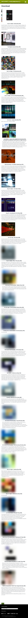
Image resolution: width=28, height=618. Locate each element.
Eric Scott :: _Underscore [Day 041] (14, 373)
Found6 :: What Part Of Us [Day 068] (14, 397)
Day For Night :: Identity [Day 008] (14, 469)
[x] (12, 613)
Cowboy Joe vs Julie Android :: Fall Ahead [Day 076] (14, 330)
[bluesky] (6, 613)
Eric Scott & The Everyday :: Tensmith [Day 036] (14, 420)
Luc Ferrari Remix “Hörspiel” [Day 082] (14, 512)
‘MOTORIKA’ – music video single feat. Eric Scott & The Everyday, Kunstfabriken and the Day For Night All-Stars (14, 140)
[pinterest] (14, 613)
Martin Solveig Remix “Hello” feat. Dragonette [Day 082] (14, 585)
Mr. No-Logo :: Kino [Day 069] (14, 237)
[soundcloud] (11, 613)
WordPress (6, 616)
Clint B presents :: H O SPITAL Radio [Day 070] (14, 164)
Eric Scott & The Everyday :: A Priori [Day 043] (14, 349)
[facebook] (3, 613)
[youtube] (8, 613)
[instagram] (5, 613)
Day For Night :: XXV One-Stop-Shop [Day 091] (14, 95)
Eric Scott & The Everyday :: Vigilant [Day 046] (14, 285)
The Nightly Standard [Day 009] (14, 46)
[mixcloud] (15, 613)
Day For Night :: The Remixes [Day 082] (14, 493)
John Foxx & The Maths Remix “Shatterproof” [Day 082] (14, 537)
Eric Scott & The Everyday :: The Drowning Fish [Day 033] (14, 445)
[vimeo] (9, 613)
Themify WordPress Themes (12, 616)
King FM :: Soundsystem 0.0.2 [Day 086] (14, 213)
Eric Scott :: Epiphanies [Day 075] (14, 119)
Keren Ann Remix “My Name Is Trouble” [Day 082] (15, 561)
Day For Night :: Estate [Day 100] (14, 23)
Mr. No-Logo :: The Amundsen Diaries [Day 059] (14, 307)
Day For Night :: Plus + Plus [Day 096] (14, 260)
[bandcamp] (2, 613)
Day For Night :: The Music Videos (14, 188)
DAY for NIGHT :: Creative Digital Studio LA (7, 615)
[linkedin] (17, 613)
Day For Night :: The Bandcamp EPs (14, 71)
